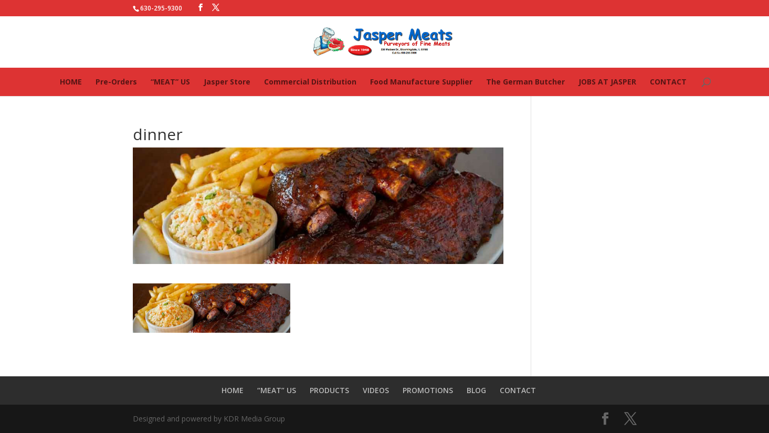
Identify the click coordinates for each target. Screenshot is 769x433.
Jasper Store (227, 82)
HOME (71, 82)
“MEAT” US (170, 82)
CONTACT (668, 82)
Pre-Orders (116, 82)
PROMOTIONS (428, 390)
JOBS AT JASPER (607, 82)
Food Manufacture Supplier (421, 82)
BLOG (476, 390)
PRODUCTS (329, 390)
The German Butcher (525, 82)
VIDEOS (376, 390)
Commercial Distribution (310, 82)
